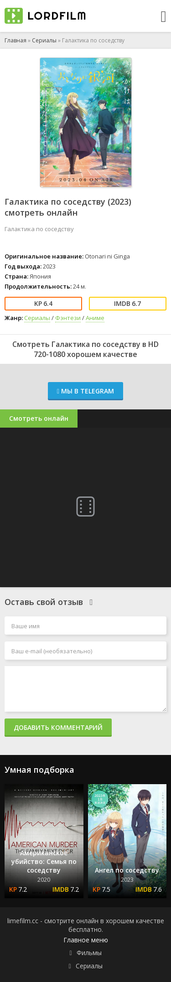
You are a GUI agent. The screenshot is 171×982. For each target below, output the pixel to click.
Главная (15, 40)
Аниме (95, 318)
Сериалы (44, 40)
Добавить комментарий (58, 727)
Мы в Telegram (85, 391)
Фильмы (89, 952)
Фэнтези (68, 318)
